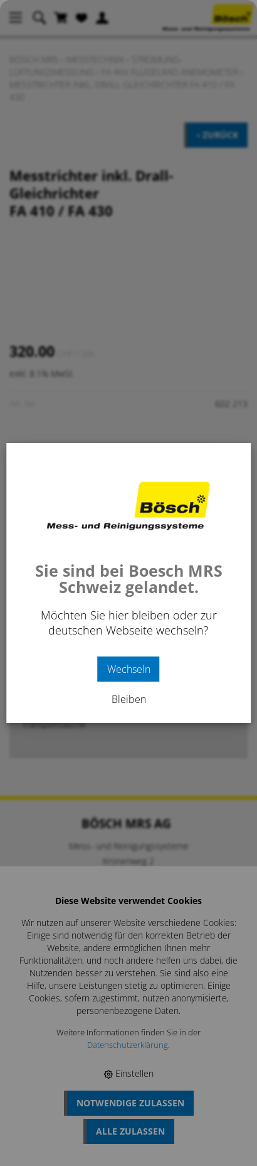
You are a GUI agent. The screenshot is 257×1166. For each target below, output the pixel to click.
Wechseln (128, 669)
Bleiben (129, 699)
